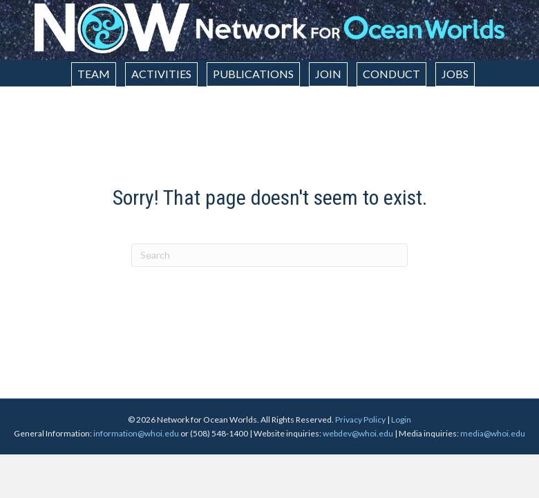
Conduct (391, 73)
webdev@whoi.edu (358, 433)
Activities (161, 73)
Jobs (455, 73)
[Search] (269, 255)
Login (401, 419)
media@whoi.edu (492, 433)
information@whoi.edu (136, 433)
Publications (253, 73)
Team (93, 73)
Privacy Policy (360, 419)
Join (328, 73)
